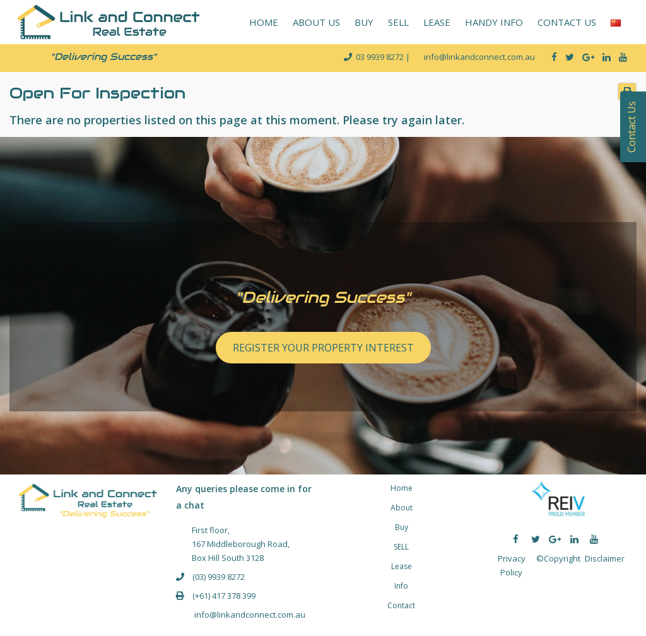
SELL (398, 22)
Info (401, 585)
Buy (401, 527)
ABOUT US (316, 22)
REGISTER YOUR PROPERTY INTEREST (323, 348)
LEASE (436, 22)
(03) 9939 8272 (218, 576)
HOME (263, 22)
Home (402, 488)
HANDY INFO (494, 22)
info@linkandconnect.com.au (248, 614)
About (402, 507)
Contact (401, 605)
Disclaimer (605, 558)
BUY (364, 22)
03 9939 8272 (381, 56)
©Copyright (558, 558)
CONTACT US (566, 22)
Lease (401, 566)
